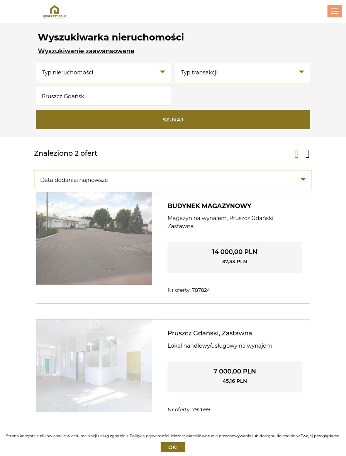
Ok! (173, 447)
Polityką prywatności (149, 435)
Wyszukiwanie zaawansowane (86, 51)
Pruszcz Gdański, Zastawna (210, 333)
